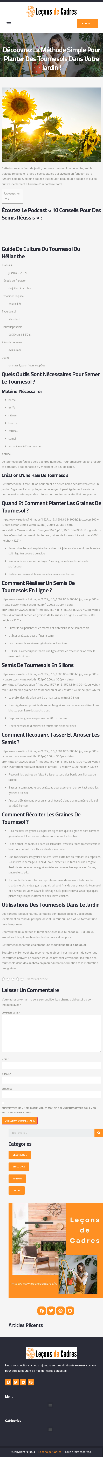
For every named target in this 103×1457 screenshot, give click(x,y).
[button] (8, 23)
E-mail (6, 1074)
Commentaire (11, 1013)
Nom (5, 1059)
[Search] (98, 1133)
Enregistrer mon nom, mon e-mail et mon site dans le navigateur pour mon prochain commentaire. (49, 1110)
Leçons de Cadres (49, 1452)
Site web (7, 1089)
